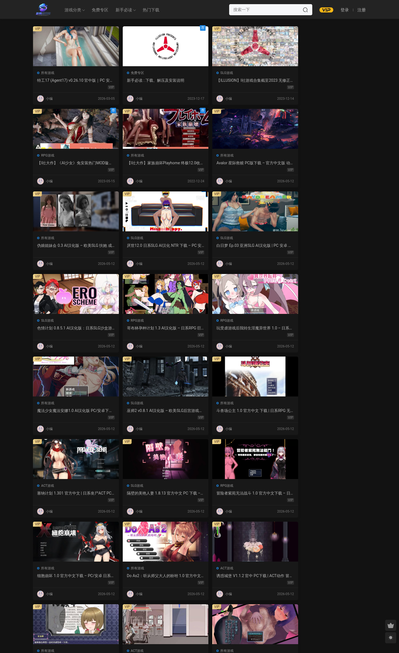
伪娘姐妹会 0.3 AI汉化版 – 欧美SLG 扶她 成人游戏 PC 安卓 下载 (132, 163)
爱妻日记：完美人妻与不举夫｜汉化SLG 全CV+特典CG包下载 (199, 493)
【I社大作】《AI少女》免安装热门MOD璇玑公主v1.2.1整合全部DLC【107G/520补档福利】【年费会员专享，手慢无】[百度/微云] (266, 80)
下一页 (214, 612)
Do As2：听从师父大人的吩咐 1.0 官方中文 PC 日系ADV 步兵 (333, 328)
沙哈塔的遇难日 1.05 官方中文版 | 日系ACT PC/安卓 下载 (198, 410)
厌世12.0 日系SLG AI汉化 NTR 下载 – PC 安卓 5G (198, 163)
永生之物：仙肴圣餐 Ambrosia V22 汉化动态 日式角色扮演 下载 (131, 410)
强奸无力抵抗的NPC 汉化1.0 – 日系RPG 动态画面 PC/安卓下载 (334, 410)
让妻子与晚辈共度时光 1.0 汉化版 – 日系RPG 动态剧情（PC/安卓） (266, 410)
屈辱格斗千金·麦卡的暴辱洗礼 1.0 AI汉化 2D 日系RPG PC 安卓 (64, 575)
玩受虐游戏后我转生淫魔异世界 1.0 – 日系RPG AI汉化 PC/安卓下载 (132, 245)
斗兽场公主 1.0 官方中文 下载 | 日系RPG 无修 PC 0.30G (333, 245)
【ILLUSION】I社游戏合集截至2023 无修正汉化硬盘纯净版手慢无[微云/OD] (199, 80)
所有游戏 (48, 73)
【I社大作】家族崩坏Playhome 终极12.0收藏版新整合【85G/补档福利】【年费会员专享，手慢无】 (334, 80)
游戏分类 (73, 9)
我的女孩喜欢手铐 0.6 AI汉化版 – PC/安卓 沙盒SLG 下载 (333, 575)
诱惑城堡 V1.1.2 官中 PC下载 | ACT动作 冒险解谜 (63, 410)
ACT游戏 (47, 320)
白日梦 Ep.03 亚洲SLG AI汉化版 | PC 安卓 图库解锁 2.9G (266, 163)
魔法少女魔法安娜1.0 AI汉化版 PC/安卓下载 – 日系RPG (198, 245)
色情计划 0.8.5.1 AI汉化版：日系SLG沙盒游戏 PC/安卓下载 (333, 163)
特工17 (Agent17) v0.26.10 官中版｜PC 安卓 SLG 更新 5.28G (64, 80)
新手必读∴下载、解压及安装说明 (131, 80)
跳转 (241, 612)
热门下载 (151, 9)
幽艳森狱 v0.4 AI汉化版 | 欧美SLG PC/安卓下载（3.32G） (198, 575)
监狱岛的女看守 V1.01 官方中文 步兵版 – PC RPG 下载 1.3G (132, 493)
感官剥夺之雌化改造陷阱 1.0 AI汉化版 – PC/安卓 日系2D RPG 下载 (131, 575)
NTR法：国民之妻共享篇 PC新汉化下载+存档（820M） (265, 493)
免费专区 (100, 9)
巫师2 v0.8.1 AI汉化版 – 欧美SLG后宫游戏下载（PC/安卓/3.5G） (266, 245)
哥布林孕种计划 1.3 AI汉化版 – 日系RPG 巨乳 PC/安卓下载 (64, 245)
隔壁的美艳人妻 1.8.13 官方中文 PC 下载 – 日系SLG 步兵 (130, 328)
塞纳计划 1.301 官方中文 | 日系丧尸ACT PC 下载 (64, 328)
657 (198, 612)
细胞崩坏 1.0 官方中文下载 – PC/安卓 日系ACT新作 (265, 328)
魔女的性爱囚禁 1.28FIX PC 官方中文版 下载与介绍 (63, 493)
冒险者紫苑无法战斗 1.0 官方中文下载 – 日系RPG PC (199, 328)
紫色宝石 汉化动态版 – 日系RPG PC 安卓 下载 (333, 493)
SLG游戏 (182, 73)
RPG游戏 (249, 73)
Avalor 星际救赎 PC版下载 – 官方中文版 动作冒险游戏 (64, 163)
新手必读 (124, 9)
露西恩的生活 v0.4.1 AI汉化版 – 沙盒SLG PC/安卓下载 (266, 575)
